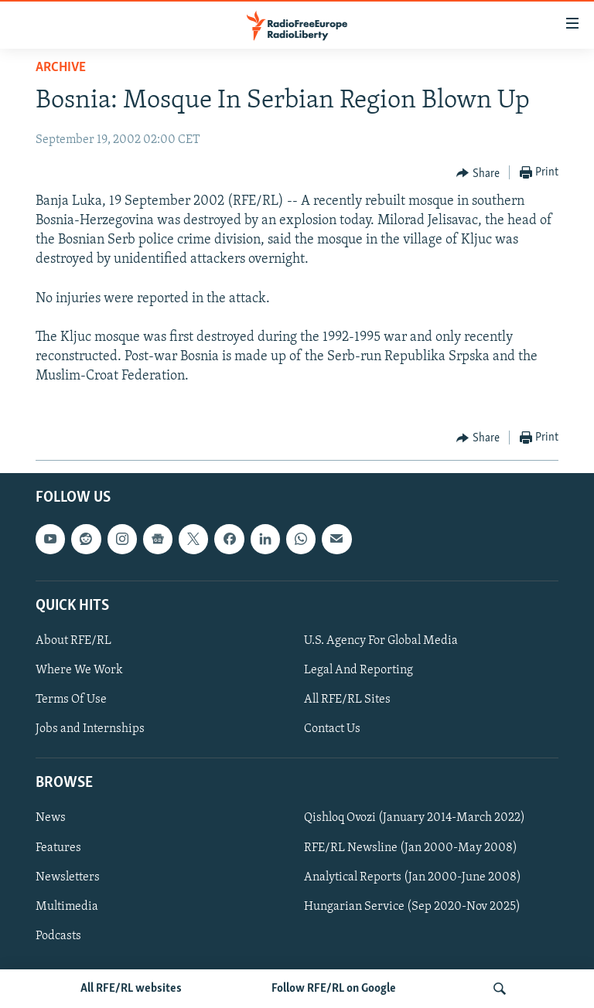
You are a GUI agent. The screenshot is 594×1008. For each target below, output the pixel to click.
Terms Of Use (71, 699)
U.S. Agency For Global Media (381, 641)
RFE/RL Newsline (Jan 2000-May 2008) (410, 847)
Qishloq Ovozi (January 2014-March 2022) (414, 818)
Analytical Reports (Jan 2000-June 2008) (412, 877)
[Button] (478, 173)
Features (58, 847)
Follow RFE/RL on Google (333, 988)
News (51, 818)
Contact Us (332, 729)
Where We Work (79, 670)
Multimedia (67, 907)
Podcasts (58, 936)
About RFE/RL (73, 641)
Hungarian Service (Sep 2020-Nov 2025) (412, 907)
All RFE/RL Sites (347, 699)
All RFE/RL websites (131, 988)
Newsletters (68, 877)
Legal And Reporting (358, 670)
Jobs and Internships (90, 729)
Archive (61, 67)
